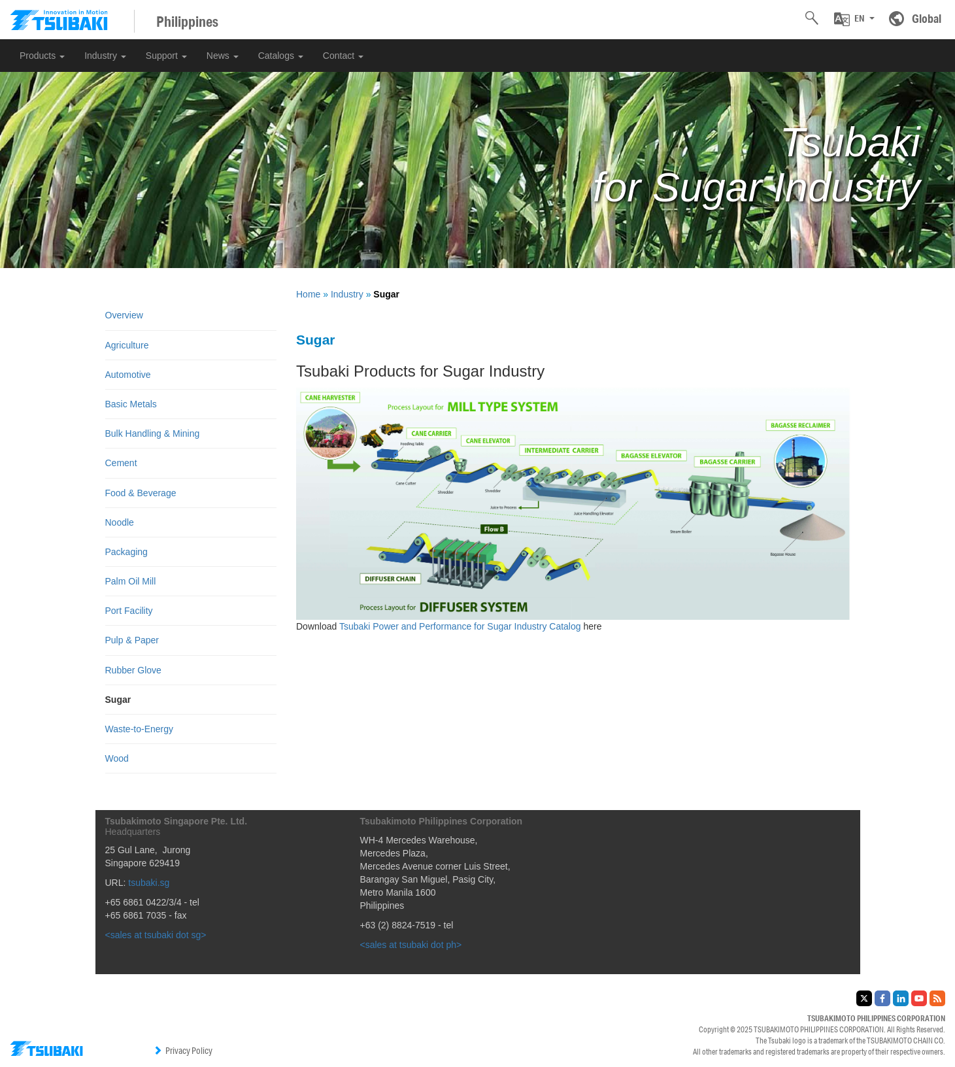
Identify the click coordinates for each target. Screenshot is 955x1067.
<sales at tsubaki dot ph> (411, 945)
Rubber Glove (133, 670)
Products (42, 55)
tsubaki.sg (148, 882)
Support (166, 55)
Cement (121, 463)
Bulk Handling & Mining (152, 433)
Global (926, 18)
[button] (854, 19)
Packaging (126, 552)
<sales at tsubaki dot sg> (156, 935)
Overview (124, 315)
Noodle (119, 522)
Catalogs (280, 55)
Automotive (128, 374)
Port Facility (129, 610)
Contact (343, 55)
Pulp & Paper (132, 640)
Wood (117, 758)
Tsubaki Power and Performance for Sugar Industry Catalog (461, 626)
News (223, 55)
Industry (105, 55)
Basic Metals (131, 404)
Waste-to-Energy (139, 729)
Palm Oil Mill (130, 581)
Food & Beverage (140, 493)
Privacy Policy (182, 1051)
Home (308, 294)
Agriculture (127, 345)
